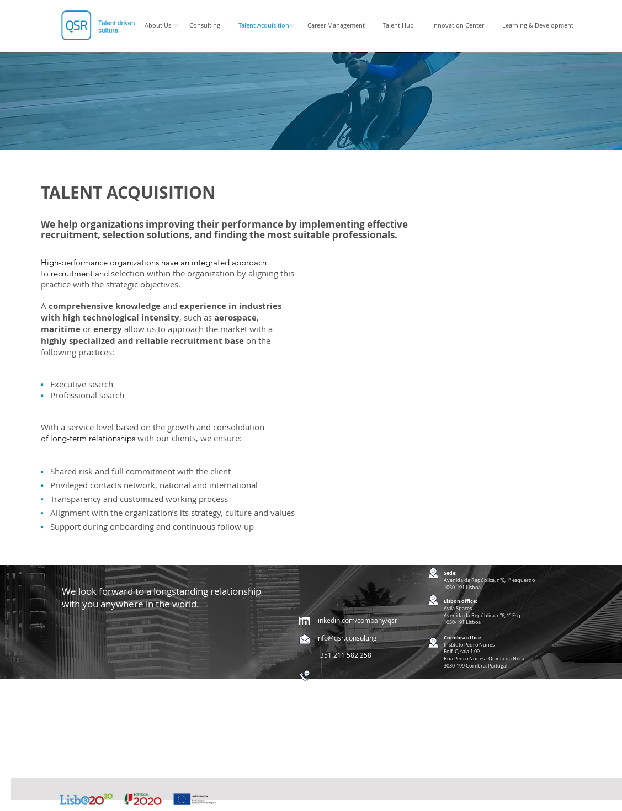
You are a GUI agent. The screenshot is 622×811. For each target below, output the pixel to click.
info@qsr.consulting (346, 637)
